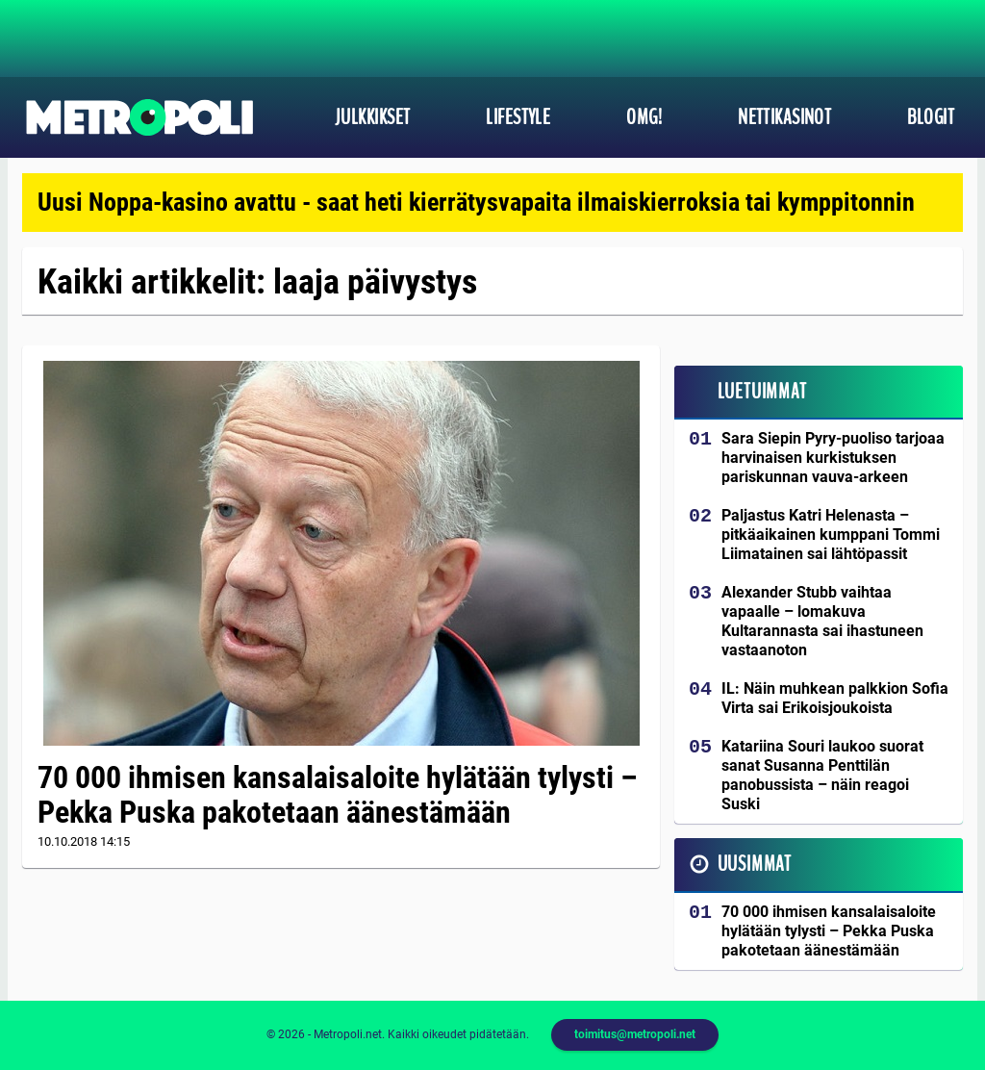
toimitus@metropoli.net (634, 1034)
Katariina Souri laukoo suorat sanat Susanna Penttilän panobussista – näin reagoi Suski (822, 775)
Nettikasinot (784, 117)
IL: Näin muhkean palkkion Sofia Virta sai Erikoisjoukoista (834, 698)
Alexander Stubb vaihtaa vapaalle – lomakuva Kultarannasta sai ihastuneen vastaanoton (822, 621)
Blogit (930, 117)
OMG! (644, 117)
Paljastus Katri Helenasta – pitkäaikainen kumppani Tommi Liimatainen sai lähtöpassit (830, 534)
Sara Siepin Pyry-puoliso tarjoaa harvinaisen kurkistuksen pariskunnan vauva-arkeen (833, 457)
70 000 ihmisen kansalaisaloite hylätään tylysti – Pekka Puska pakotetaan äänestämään (338, 795)
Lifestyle (518, 117)
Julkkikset (372, 117)
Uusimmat (755, 864)
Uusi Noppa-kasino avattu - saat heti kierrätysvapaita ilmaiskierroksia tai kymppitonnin (476, 202)
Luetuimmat (762, 391)
